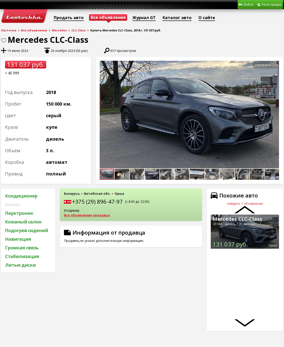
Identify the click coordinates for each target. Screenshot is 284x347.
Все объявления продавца (87, 215)
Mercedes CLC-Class (237, 218)
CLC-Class (78, 30)
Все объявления (34, 30)
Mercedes (59, 30)
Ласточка (8, 30)
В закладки (3, 40)
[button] (275, 64)
